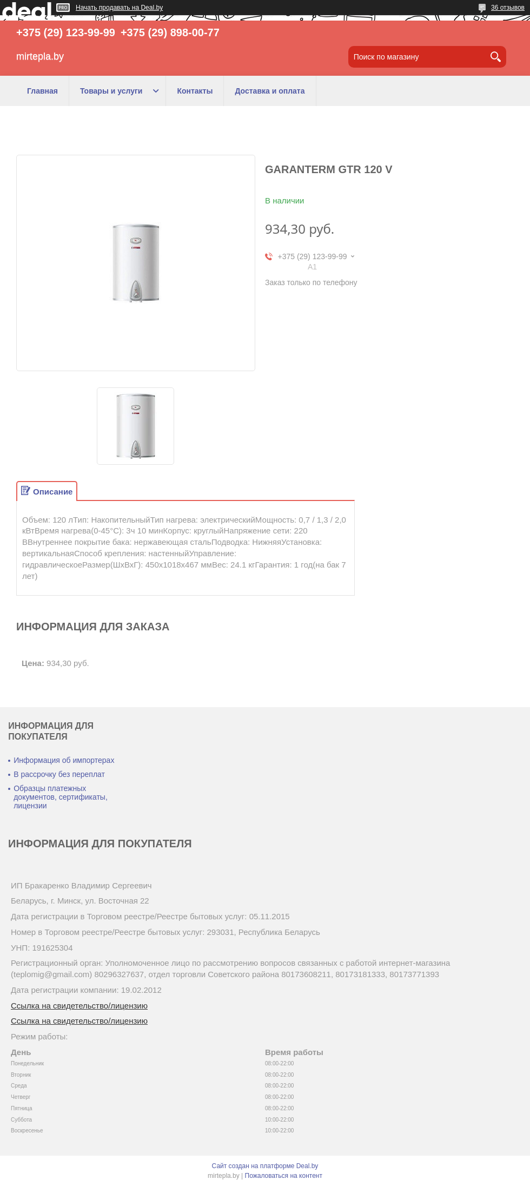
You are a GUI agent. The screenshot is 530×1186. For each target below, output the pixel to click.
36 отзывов (508, 7)
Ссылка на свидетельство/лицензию (79, 1005)
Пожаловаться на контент (283, 1176)
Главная (42, 91)
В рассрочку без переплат (59, 774)
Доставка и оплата (269, 91)
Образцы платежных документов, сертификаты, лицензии (61, 797)
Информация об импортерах (64, 760)
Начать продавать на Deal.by (119, 7)
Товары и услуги (111, 91)
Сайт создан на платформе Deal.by (265, 1166)
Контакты (195, 91)
